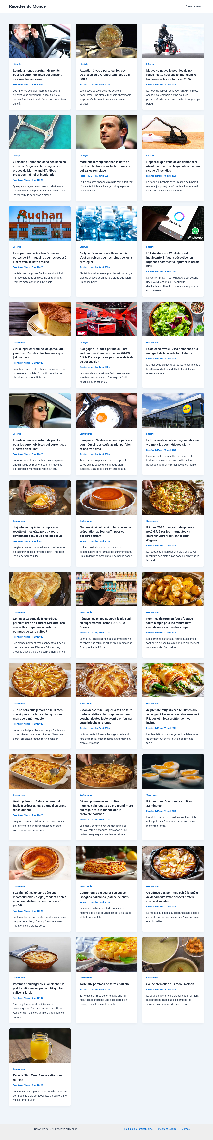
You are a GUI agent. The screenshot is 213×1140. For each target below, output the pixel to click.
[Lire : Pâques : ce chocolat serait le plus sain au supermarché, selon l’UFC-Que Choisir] (106, 591)
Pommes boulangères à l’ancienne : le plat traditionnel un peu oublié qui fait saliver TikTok (39, 991)
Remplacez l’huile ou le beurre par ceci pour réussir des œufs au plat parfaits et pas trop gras (104, 448)
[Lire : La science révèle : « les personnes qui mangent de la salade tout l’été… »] (173, 322)
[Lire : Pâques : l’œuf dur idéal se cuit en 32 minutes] (173, 774)
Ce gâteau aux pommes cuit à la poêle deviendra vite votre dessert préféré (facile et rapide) (170, 899)
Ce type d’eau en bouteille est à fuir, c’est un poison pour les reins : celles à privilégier (106, 261)
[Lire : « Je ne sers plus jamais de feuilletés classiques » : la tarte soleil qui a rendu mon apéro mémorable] (40, 683)
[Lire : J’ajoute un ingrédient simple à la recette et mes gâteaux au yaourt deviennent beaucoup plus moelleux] (40, 500)
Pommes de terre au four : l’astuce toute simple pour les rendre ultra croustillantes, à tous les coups (171, 626)
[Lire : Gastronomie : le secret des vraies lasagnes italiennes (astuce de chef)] (106, 865)
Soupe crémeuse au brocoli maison (171, 986)
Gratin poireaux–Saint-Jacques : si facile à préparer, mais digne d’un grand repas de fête (38, 808)
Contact (185, 1129)
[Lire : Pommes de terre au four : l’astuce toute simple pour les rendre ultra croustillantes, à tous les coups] (173, 591)
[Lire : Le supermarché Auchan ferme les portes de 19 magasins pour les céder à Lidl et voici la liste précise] (40, 227)
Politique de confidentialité (140, 1129)
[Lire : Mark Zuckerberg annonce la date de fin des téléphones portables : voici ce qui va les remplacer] (106, 131)
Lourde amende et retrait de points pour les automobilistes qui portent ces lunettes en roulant (38, 448)
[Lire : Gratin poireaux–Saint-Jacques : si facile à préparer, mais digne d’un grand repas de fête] (40, 774)
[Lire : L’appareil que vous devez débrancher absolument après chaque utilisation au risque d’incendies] (173, 131)
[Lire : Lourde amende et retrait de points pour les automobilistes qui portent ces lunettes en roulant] (40, 413)
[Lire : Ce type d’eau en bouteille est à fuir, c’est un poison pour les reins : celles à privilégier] (106, 227)
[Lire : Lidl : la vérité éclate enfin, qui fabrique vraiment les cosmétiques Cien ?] (173, 413)
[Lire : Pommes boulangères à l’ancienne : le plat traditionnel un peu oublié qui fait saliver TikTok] (40, 956)
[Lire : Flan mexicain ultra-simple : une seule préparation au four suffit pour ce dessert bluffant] (106, 500)
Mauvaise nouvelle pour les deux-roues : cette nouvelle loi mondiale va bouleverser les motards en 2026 (172, 74)
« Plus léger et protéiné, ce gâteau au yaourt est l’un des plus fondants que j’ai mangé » (40, 357)
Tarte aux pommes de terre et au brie (106, 986)
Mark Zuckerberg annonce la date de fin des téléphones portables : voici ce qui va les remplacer (106, 166)
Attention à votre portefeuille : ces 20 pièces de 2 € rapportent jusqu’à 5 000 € (105, 74)
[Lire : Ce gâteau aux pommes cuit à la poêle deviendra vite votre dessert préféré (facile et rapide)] (173, 865)
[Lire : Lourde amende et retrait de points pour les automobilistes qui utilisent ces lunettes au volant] (40, 40)
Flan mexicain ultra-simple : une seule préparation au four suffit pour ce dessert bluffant (106, 535)
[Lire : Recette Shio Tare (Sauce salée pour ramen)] (40, 1047)
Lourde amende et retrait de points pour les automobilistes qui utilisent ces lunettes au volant (39, 74)
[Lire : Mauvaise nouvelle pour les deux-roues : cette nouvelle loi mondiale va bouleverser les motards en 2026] (173, 40)
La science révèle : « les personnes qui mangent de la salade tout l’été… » (171, 357)
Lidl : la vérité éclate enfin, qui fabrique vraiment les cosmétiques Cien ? (171, 448)
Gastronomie (193, 6)
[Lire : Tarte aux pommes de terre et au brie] (106, 956)
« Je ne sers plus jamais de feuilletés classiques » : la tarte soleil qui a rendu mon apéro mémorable (39, 717)
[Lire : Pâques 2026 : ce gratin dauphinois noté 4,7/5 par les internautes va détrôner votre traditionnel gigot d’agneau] (173, 500)
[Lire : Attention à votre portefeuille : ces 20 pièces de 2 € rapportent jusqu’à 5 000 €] (106, 40)
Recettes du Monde (27, 6)
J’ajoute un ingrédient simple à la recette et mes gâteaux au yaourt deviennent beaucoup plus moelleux (39, 535)
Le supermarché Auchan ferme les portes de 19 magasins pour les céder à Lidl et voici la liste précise (38, 261)
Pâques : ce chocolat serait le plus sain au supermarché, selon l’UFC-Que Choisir (104, 626)
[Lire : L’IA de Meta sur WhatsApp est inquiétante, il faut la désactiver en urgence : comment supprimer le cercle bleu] (173, 227)
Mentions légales (168, 1129)
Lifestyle (17, 64)
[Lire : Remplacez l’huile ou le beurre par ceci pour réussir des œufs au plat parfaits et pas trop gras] (106, 413)
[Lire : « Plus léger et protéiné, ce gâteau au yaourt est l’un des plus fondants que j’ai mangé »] (40, 322)
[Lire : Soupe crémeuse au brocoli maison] (173, 956)
